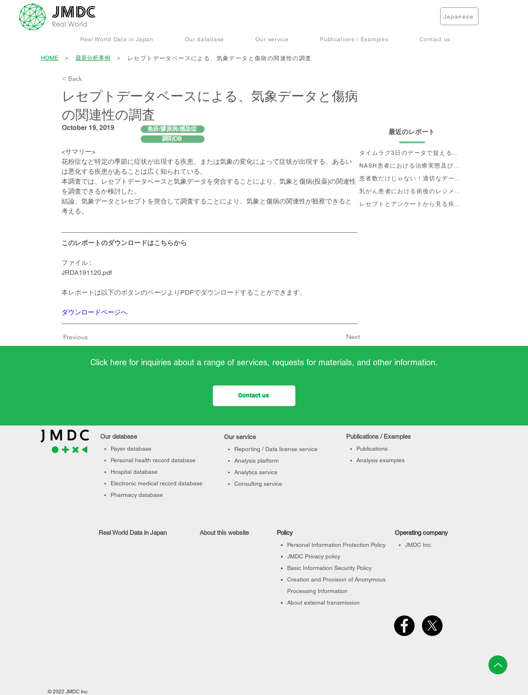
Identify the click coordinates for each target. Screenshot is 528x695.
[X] (432, 625)
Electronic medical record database (157, 483)
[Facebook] (404, 625)
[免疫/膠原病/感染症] (173, 129)
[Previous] (77, 337)
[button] (116, 39)
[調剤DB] (173, 139)
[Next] (339, 337)
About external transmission (323, 602)
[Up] (497, 664)
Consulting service (258, 483)
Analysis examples (380, 460)
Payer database (131, 448)
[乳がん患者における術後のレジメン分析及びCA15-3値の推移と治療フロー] (412, 191)
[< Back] (89, 79)
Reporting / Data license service (276, 449)
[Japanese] (459, 16)
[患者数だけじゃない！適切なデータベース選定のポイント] (412, 179)
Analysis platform (256, 460)
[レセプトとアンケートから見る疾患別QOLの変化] (412, 204)
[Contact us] (254, 395)
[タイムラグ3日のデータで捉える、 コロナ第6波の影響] (412, 153)
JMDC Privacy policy (313, 556)
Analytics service (256, 472)
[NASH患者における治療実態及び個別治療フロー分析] (412, 166)
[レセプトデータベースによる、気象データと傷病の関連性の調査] (296, 58)
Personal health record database (153, 460)
